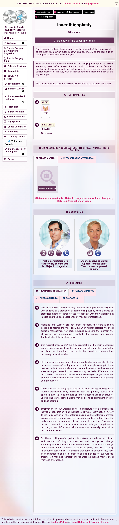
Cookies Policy (59, 522)
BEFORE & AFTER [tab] (45, 158)
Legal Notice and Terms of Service (90, 522)
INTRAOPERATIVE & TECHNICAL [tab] (77, 158)
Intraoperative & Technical (14, 97)
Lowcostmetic (42, 12)
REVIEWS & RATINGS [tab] (82, 291)
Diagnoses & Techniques (67, 12)
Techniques (89, 12)
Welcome (10, 43)
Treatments (12, 84)
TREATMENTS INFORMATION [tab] (51, 291)
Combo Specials (71, 3)
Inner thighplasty (44, 17)
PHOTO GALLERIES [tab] (46, 298)
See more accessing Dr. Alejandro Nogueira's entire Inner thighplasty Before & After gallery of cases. (74, 199)
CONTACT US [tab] (70, 298)
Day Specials (92, 3)
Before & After (14, 88)
